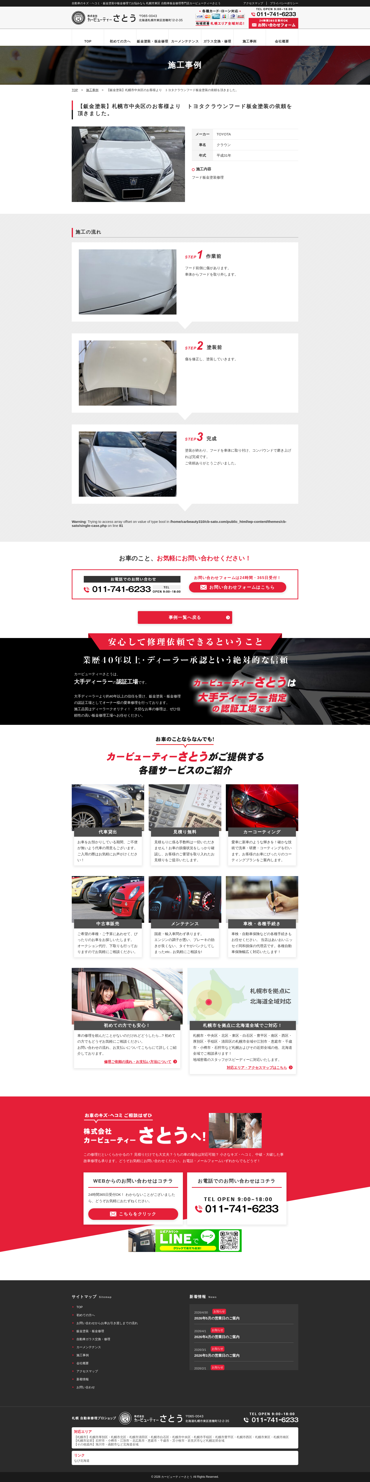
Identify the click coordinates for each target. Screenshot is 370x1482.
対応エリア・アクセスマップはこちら (257, 1068)
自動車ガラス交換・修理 (93, 1339)
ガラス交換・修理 (217, 41)
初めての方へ (120, 41)
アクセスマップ (253, 3)
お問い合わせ (85, 1387)
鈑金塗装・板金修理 (152, 41)
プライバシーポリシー (284, 3)
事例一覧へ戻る (185, 617)
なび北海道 (81, 1460)
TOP (88, 41)
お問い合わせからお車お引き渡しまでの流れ (107, 1323)
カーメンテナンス (185, 41)
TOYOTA (224, 134)
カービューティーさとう (176, 1476)
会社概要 (282, 41)
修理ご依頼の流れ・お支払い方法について (137, 1062)
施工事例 (249, 41)
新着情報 (82, 1379)
